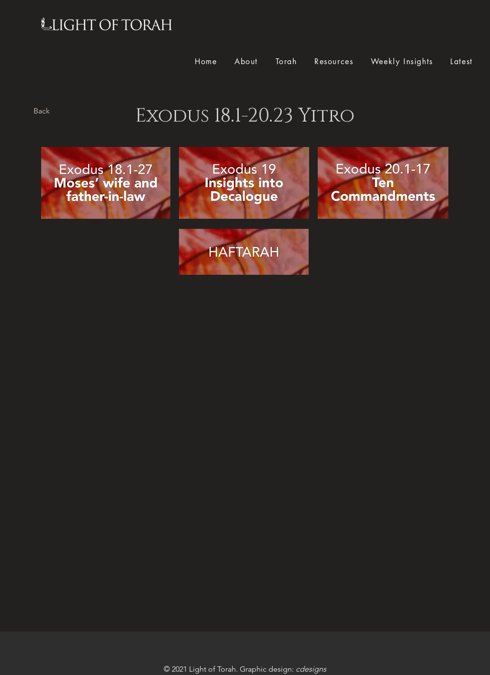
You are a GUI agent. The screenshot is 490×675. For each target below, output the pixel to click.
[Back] (42, 111)
